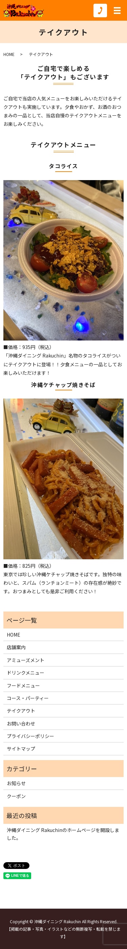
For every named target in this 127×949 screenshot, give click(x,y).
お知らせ (16, 783)
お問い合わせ (21, 723)
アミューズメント (25, 660)
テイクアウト (21, 710)
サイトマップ (21, 748)
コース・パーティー (28, 698)
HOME (9, 54)
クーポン (16, 796)
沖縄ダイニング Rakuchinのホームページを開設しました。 (63, 834)
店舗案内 (16, 647)
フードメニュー (23, 685)
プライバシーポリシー (30, 736)
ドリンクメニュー (25, 672)
